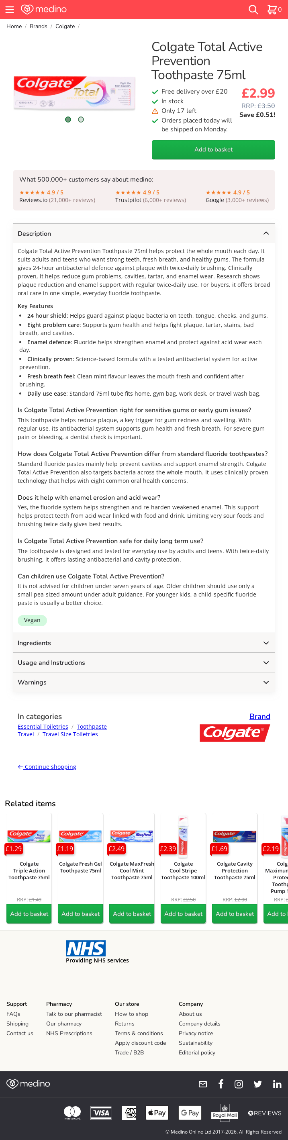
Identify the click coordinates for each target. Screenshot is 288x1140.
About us (190, 1014)
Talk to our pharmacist (74, 1014)
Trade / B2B (129, 1052)
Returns (125, 1024)
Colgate (65, 26)
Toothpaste (92, 726)
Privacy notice (196, 1033)
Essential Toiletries (43, 726)
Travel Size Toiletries (70, 734)
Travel (26, 734)
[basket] (274, 9)
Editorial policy (197, 1052)
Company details (200, 1024)
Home (14, 26)
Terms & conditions (139, 1033)
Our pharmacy (64, 1024)
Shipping (17, 1024)
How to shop (131, 1014)
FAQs (13, 1014)
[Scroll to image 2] (81, 119)
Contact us (19, 1033)
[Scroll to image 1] (68, 119)
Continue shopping (47, 766)
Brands (38, 26)
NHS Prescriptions (69, 1033)
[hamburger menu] (9, 9)
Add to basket (213, 149)
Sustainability (195, 1043)
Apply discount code (140, 1043)
